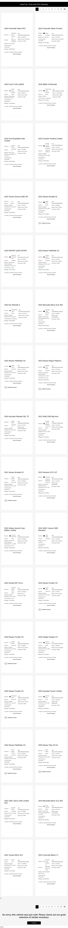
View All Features (17, 54)
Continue (34, 923)
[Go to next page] (61, 9)
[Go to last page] (65, 9)
